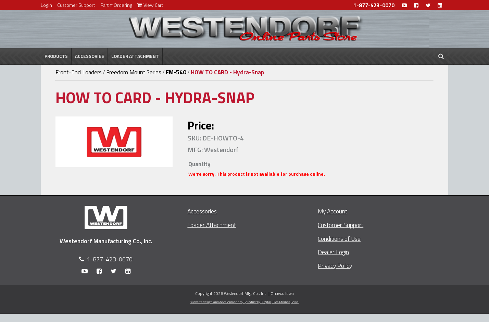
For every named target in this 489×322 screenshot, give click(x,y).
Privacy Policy (335, 265)
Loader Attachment (135, 56)
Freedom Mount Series (133, 72)
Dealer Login (333, 252)
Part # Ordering (116, 5)
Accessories (89, 56)
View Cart (150, 5)
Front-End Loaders (78, 72)
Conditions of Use (339, 238)
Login (46, 5)
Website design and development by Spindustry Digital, (244, 302)
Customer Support (76, 5)
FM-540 (176, 72)
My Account (332, 211)
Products (56, 56)
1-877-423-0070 (373, 5)
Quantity (199, 164)
